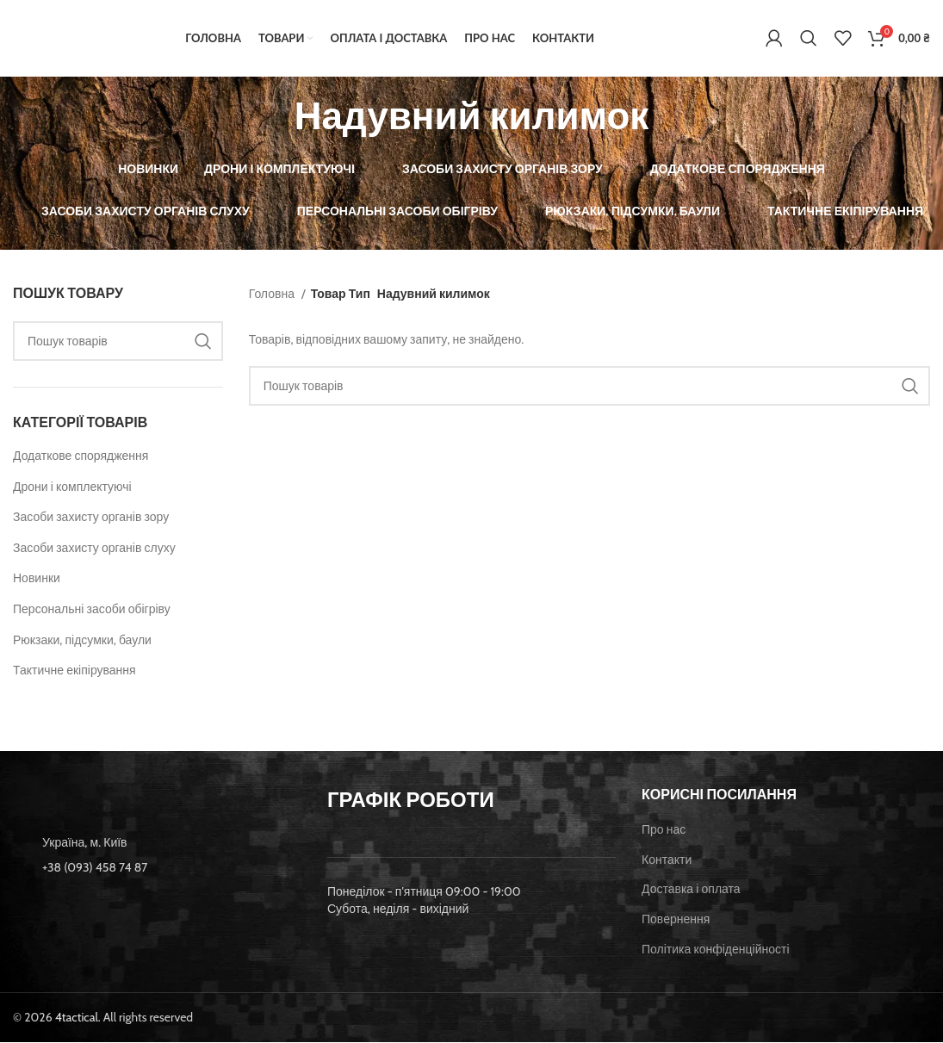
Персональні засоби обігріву (92, 610)
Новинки (36, 579)
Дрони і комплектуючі (72, 487)
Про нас (664, 830)
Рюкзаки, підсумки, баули (82, 641)
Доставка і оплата (691, 890)
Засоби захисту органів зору (91, 517)
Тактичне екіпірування (74, 671)
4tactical (76, 1018)
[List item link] (157, 868)
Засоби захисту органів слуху (94, 548)
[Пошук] (808, 39)
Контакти (667, 860)
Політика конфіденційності (716, 950)
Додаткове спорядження (80, 456)
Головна (273, 294)
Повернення (676, 920)
